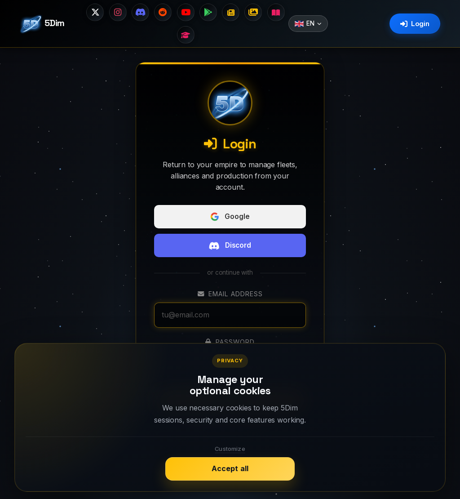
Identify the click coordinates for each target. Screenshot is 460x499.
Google (229, 217)
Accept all (230, 468)
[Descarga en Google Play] (208, 13)
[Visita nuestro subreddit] (163, 13)
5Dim (42, 24)
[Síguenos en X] (93, 13)
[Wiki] (278, 13)
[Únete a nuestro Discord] (140, 13)
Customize (230, 448)
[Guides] (186, 36)
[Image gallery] (255, 13)
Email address (230, 295)
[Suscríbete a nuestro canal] (186, 13)
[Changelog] (231, 13)
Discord (230, 246)
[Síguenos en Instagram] (116, 13)
